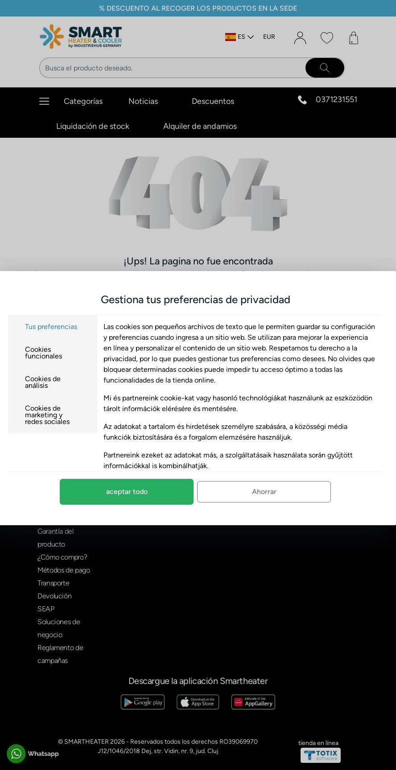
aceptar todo (132, 491)
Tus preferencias (56, 326)
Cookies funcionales (48, 352)
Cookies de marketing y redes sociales (52, 415)
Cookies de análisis (48, 382)
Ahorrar (269, 491)
